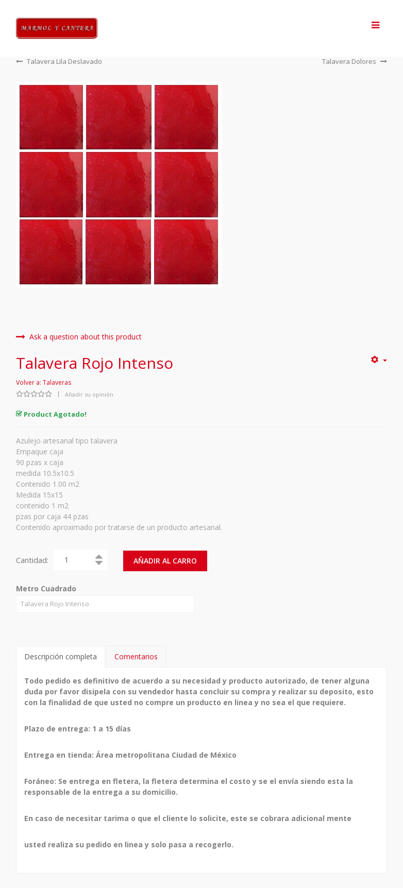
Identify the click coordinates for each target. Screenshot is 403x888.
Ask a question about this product (79, 336)
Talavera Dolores (354, 61)
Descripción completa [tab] (60, 655)
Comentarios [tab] (136, 655)
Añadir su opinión (89, 394)
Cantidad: (32, 560)
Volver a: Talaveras (43, 382)
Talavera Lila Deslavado (59, 61)
